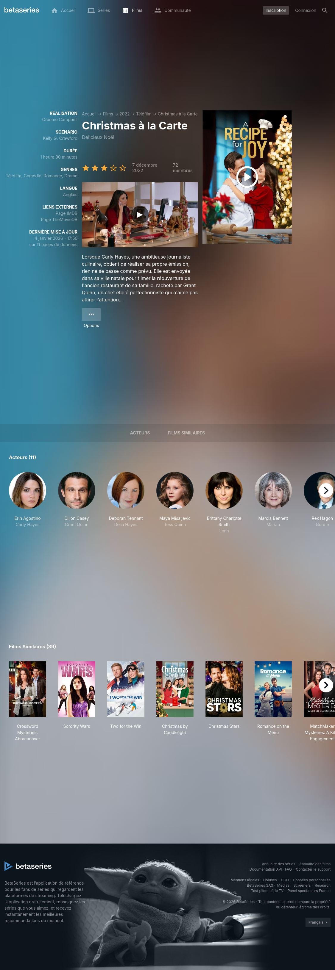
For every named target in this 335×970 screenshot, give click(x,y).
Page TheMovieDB (59, 219)
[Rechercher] (325, 10)
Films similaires (186, 432)
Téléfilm (144, 113)
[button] (27, 503)
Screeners (302, 885)
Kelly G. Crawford (60, 138)
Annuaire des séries (278, 864)
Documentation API (266, 869)
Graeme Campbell (59, 119)
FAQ (288, 869)
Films (108, 113)
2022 (124, 113)
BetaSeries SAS (260, 885)
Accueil (89, 113)
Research (323, 885)
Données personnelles (312, 880)
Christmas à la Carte (178, 113)
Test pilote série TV (267, 890)
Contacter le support (313, 869)
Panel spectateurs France (309, 890)
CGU (285, 880)
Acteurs (140, 432)
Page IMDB (66, 213)
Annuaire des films (315, 864)
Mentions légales (244, 880)
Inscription (276, 10)
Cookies (270, 880)
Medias (283, 885)
